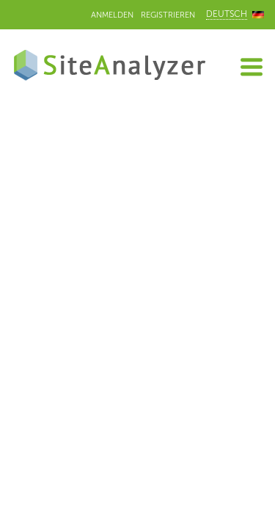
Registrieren (168, 15)
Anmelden (112, 15)
